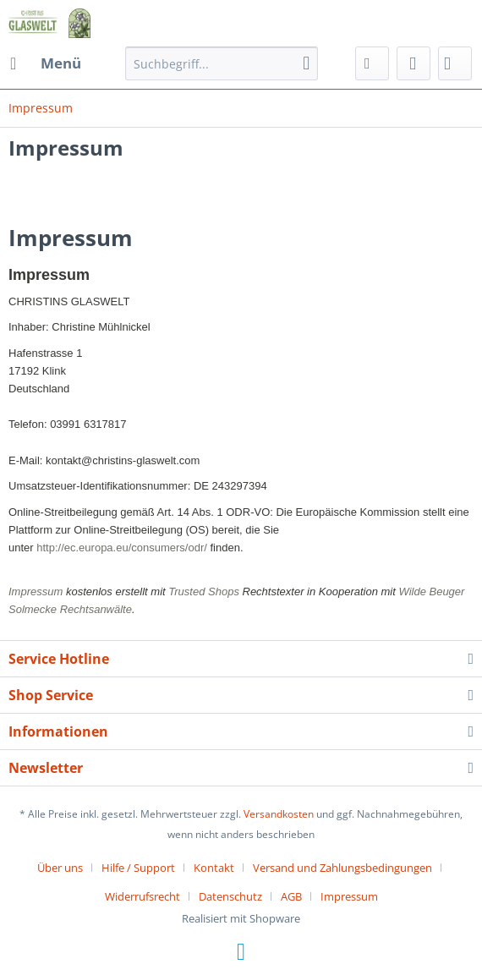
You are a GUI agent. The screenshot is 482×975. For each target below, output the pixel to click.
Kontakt (214, 867)
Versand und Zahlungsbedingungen (342, 867)
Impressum (349, 896)
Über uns (60, 867)
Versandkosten (279, 814)
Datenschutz (230, 896)
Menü (45, 61)
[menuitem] (45, 63)
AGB (291, 896)
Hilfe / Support (138, 867)
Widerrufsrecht (142, 896)
